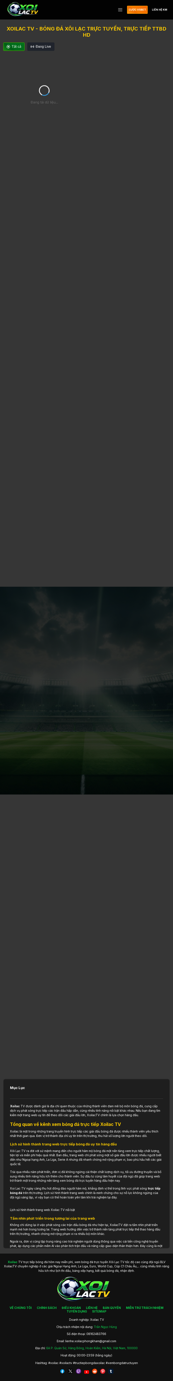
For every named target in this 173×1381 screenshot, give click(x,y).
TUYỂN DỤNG (77, 1311)
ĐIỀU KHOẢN (71, 1308)
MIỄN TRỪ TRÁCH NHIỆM (144, 1308)
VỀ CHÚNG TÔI (21, 1308)
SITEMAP (99, 1311)
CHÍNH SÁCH (47, 1308)
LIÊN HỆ (92, 1308)
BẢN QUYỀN (112, 1308)
